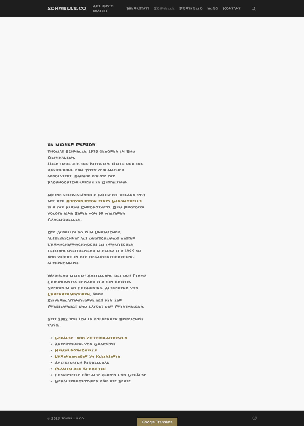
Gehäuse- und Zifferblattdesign (91, 338)
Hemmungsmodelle (76, 350)
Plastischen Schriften (80, 369)
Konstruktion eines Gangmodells (104, 201)
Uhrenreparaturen (69, 294)
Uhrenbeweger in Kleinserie (87, 356)
